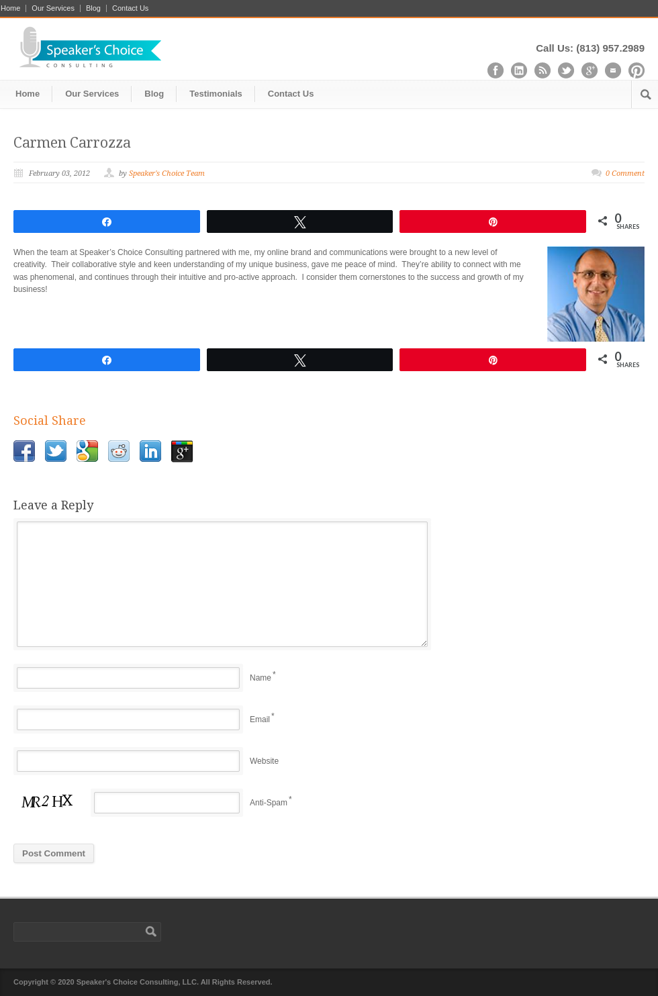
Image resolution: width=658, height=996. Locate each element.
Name (260, 678)
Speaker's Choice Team (167, 173)
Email (260, 719)
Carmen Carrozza (72, 142)
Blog (93, 8)
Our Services (53, 8)
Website (264, 761)
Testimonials (215, 94)
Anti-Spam (268, 802)
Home (10, 8)
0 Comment (625, 173)
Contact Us (130, 8)
